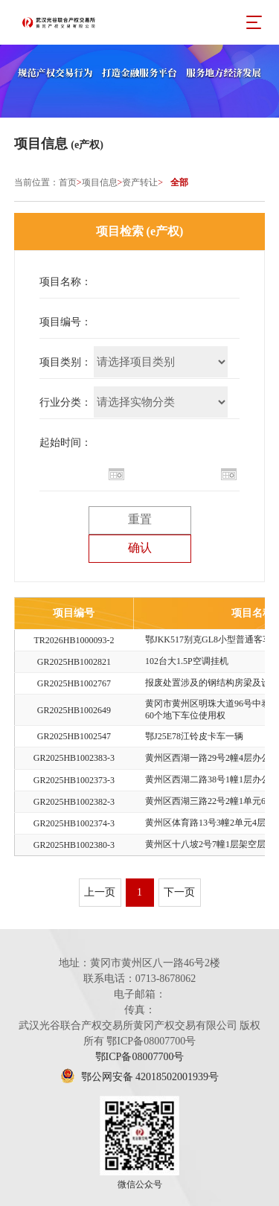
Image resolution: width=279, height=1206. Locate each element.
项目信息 (100, 182)
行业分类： (65, 402)
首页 (68, 182)
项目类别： (65, 362)
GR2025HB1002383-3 (74, 758)
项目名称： (65, 281)
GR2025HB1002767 (74, 683)
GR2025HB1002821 (74, 662)
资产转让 (140, 182)
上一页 (99, 892)
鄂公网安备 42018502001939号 (139, 1076)
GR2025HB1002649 (74, 710)
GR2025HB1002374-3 (74, 823)
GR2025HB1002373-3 (74, 780)
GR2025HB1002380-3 (74, 845)
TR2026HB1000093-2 (73, 640)
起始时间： (65, 442)
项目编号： (65, 322)
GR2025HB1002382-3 (74, 802)
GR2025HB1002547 (74, 736)
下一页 (179, 892)
